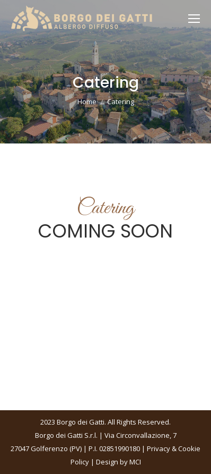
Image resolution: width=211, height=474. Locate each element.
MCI (135, 462)
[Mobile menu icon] (194, 18)
